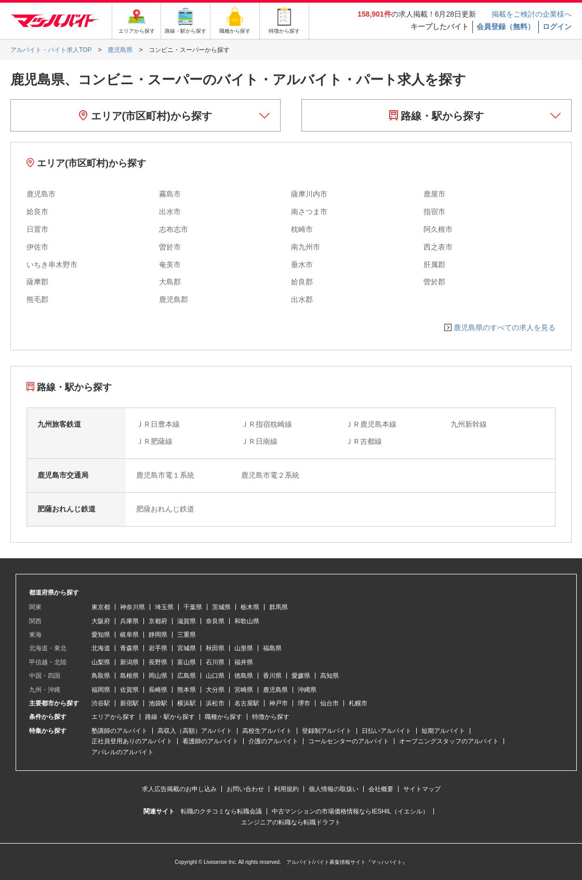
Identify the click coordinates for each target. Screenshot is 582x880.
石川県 (215, 662)
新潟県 (129, 662)
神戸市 (278, 703)
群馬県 (278, 607)
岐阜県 (129, 634)
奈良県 (215, 621)
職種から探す (223, 716)
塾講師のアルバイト (119, 730)
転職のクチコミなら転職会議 (221, 811)
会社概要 (380, 789)
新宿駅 (129, 703)
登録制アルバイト (327, 730)
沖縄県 (307, 689)
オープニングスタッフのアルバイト (449, 741)
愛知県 (100, 634)
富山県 (186, 662)
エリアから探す (113, 716)
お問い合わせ (245, 789)
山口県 (215, 675)
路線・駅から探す (436, 116)
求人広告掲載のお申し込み (179, 789)
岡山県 (158, 675)
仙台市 (329, 703)
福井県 (243, 662)
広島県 (186, 675)
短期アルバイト (443, 730)
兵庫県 (129, 621)
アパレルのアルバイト (122, 752)
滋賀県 (186, 621)
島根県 (129, 675)
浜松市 (215, 703)
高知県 (329, 675)
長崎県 (158, 689)
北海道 (100, 648)
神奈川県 (132, 607)
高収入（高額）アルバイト (194, 730)
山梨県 (100, 662)
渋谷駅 (100, 703)
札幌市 (358, 703)
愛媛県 (301, 675)
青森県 (129, 648)
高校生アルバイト (267, 730)
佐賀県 (129, 689)
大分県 (215, 689)
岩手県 (158, 648)
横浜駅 (186, 703)
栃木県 (250, 607)
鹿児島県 (275, 689)
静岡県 (158, 634)
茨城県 (221, 607)
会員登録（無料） (506, 26)
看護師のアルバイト (210, 741)
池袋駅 (158, 703)
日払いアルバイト (387, 730)
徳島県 (243, 675)
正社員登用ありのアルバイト (132, 741)
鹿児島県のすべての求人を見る (504, 327)
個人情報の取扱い (334, 789)
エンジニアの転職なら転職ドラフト (291, 822)
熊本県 (186, 689)
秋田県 (215, 648)
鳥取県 (100, 675)
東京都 (100, 607)
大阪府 (100, 621)
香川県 (272, 675)
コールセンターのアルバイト (348, 741)
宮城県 (186, 648)
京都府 (158, 621)
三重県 (186, 634)
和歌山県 (246, 621)
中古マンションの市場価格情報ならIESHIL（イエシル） (350, 811)
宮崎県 (243, 689)
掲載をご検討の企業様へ (532, 14)
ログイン (557, 26)
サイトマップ (422, 789)
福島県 (272, 648)
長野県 (158, 662)
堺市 (304, 703)
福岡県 (100, 689)
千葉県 (192, 607)
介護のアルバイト (273, 741)
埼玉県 (164, 607)
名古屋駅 (246, 703)
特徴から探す (270, 716)
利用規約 (286, 789)
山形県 (243, 648)
